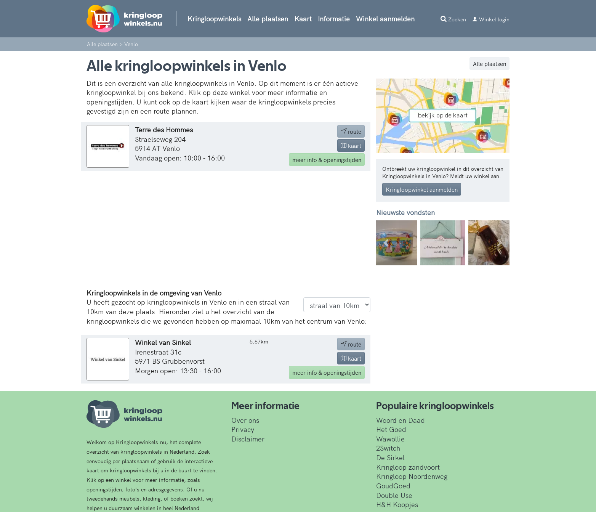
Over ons (245, 420)
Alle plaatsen (267, 18)
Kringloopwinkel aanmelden (422, 189)
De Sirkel (390, 457)
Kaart (303, 18)
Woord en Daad (400, 420)
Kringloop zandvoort (408, 467)
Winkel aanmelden (385, 18)
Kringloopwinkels (214, 18)
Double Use (394, 495)
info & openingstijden (326, 159)
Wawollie (390, 438)
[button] (386, 243)
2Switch (388, 448)
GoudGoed (393, 485)
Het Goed (391, 429)
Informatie (334, 18)
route (351, 131)
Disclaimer (247, 438)
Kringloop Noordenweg (411, 476)
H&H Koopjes (397, 504)
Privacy (242, 429)
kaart (351, 145)
